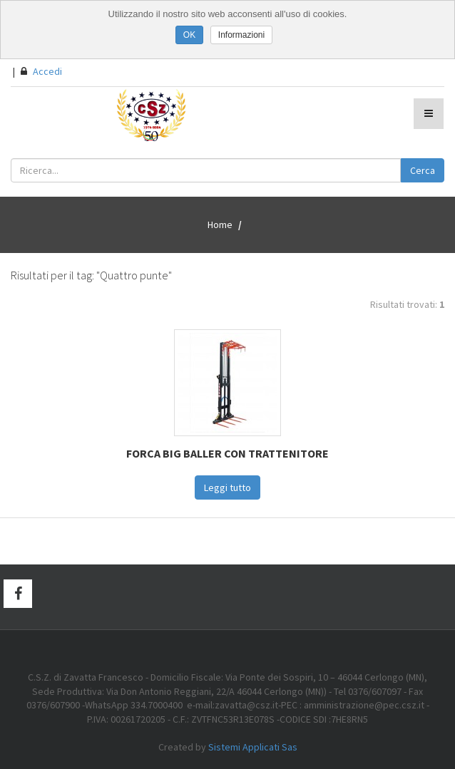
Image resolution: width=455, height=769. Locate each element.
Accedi (41, 71)
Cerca (422, 170)
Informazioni (241, 35)
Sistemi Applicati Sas (252, 746)
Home (220, 224)
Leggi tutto (227, 487)
